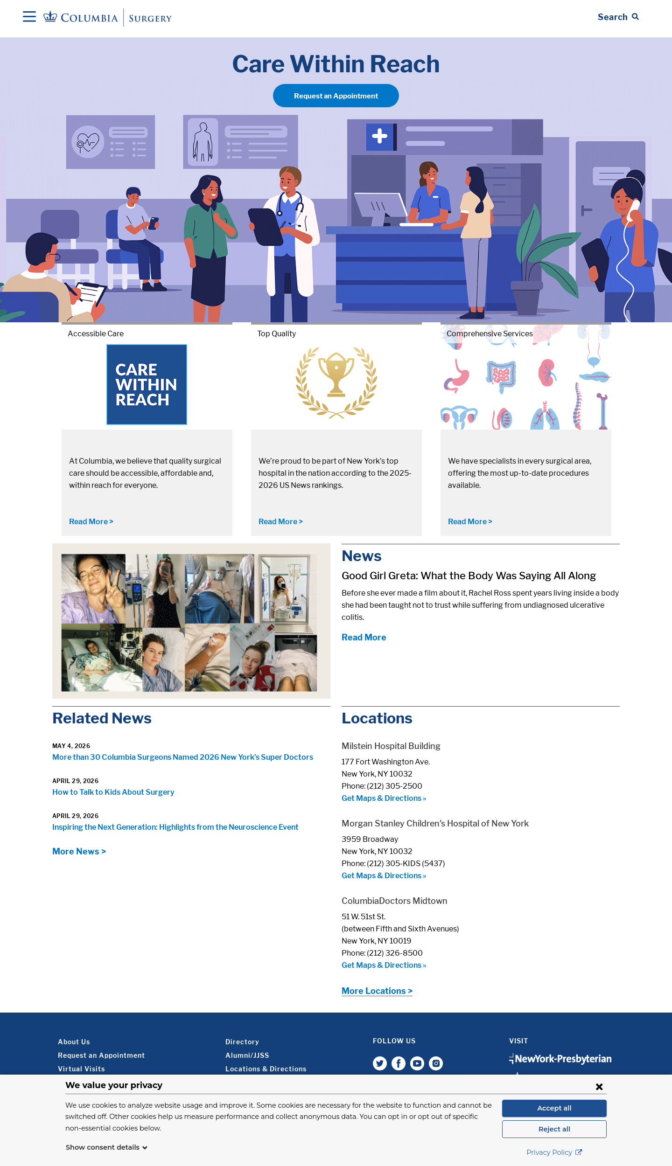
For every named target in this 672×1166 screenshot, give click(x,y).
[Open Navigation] (29, 17)
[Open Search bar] (618, 17)
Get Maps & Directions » (384, 798)
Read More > (91, 521)
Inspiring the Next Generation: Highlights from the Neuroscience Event (175, 827)
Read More (364, 637)
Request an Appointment (336, 96)
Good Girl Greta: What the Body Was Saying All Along (469, 575)
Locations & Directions (266, 1069)
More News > (79, 851)
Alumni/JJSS (247, 1055)
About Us (74, 1042)
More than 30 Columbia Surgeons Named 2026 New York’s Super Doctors (182, 757)
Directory (242, 1042)
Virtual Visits (81, 1069)
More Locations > (377, 991)
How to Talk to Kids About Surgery (113, 792)
